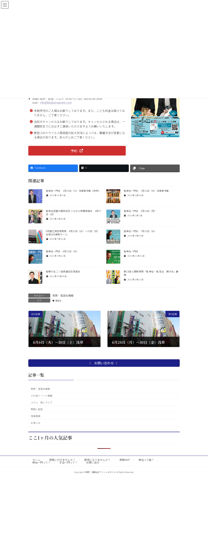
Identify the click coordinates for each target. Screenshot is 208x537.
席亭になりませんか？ (97, 460)
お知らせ (35, 422)
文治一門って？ (68, 462)
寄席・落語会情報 (63, 295)
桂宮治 (58, 300)
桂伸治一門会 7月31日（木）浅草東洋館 (146, 190)
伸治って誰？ (146, 460)
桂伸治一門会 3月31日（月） (140, 211)
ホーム (36, 460)
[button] (77, 150)
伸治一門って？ (41, 462)
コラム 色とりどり (41, 402)
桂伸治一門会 (131, 251)
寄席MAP (124, 460)
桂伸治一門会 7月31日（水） (140, 231)
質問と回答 (37, 409)
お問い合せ (92, 462)
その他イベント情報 (41, 395)
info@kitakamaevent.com (56, 103)
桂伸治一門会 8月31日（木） (62, 251)
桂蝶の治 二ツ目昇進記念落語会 (63, 271)
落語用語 (35, 415)
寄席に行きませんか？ (62, 460)
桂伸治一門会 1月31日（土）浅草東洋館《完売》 (73, 190)
